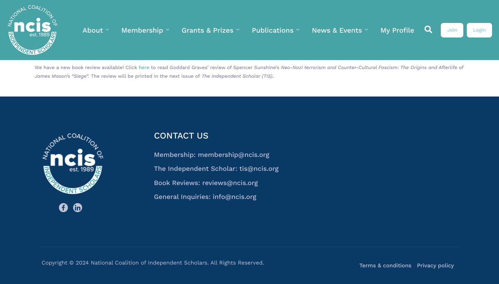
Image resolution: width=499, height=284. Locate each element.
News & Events (340, 30)
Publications (275, 30)
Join (452, 30)
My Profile (397, 30)
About (95, 30)
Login (479, 30)
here (144, 67)
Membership (145, 30)
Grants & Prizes (210, 30)
